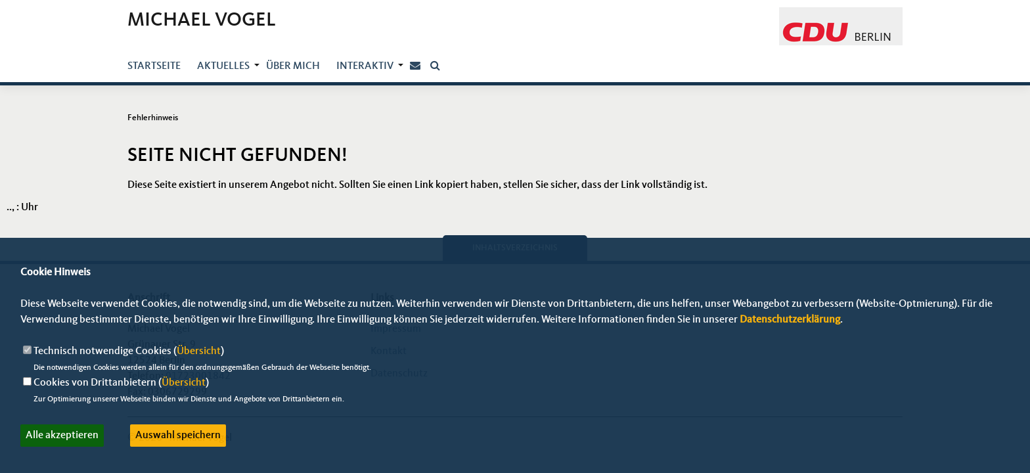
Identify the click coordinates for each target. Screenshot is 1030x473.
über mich (293, 66)
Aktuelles (223, 66)
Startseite (154, 66)
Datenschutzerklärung (790, 320)
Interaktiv (364, 66)
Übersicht (199, 351)
